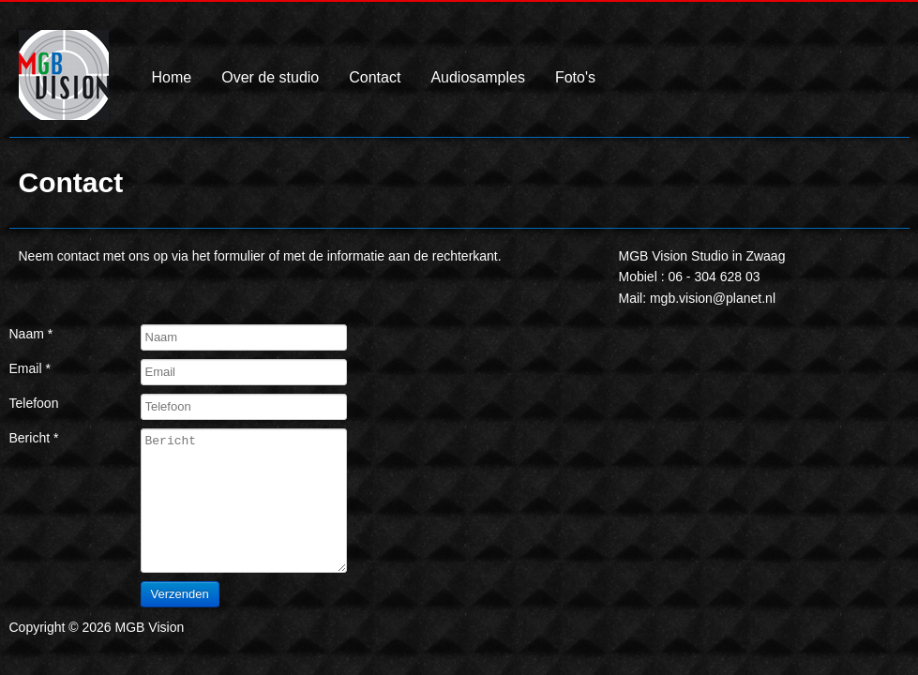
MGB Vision (64, 89)
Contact (374, 77)
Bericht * (34, 437)
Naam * (31, 333)
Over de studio (270, 77)
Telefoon (34, 403)
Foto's (575, 77)
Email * (30, 368)
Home (172, 77)
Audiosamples (477, 77)
